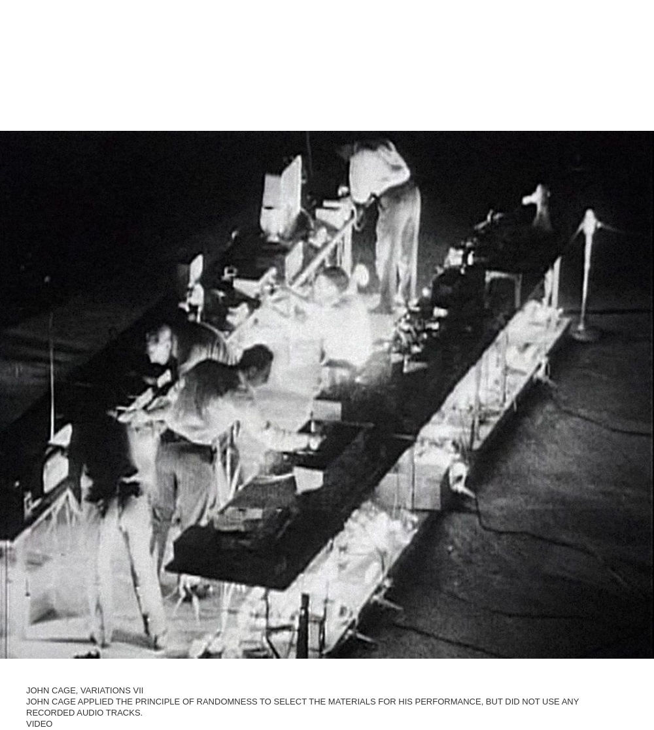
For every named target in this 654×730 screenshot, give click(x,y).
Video (39, 722)
